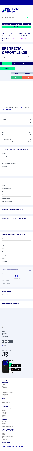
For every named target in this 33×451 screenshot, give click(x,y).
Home (4, 33)
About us (4, 410)
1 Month (11, 107)
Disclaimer (4, 333)
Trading (4, 413)
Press (3, 434)
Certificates (24, 36)
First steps (5, 41)
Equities (11, 33)
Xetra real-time (7, 24)
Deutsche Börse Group (7, 436)
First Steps (4, 395)
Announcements (6, 402)
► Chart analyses (7, 109)
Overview (6, 63)
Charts (16, 63)
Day (3, 107)
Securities (4, 412)
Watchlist (18, 24)
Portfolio (27, 24)
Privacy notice (5, 334)
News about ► (14, 209)
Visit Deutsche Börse (7, 409)
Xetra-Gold (5, 439)
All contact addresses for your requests (12, 446)
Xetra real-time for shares (8, 425)
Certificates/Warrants (7, 392)
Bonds (20, 33)
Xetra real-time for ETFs (8, 426)
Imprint (3, 331)
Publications (5, 417)
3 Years (25, 107)
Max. (29, 107)
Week (7, 107)
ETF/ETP (28, 33)
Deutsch (9, 22)
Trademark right (5, 336)
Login (16, 26)
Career (3, 433)
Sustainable (5, 38)
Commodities (13, 36)
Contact (4, 22)
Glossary (4, 415)
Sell (28, 78)
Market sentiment (6, 404)
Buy (16, 78)
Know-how (23, 38)
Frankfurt (7, 68)
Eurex (3, 438)
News (14, 38)
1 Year (21, 107)
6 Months (16, 107)
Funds (4, 36)
